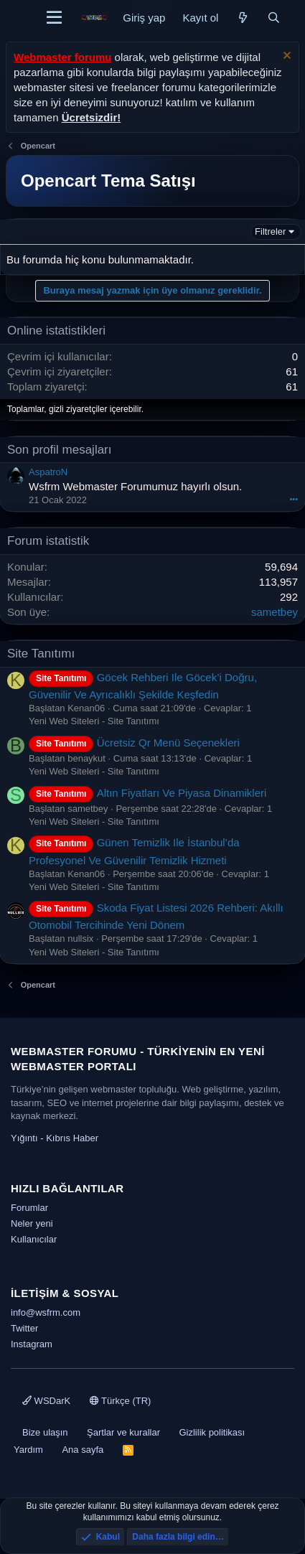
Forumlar (29, 1207)
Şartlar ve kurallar (123, 1432)
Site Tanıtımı (41, 653)
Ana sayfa (82, 1449)
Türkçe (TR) (120, 1400)
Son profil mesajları (59, 450)
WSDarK (46, 1400)
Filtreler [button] (270, 231)
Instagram (31, 1344)
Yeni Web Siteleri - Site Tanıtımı (94, 721)
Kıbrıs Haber (72, 1138)
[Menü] (54, 18)
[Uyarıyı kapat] (285, 57)
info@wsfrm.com (45, 1312)
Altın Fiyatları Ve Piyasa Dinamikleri (147, 793)
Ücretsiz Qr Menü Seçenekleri (134, 742)
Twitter (24, 1328)
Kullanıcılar (34, 1239)
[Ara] (273, 17)
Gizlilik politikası (212, 1432)
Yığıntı (24, 1138)
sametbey (274, 612)
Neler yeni (32, 1223)
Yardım (28, 1449)
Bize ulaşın (45, 1432)
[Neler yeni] (242, 17)
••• (293, 499)
